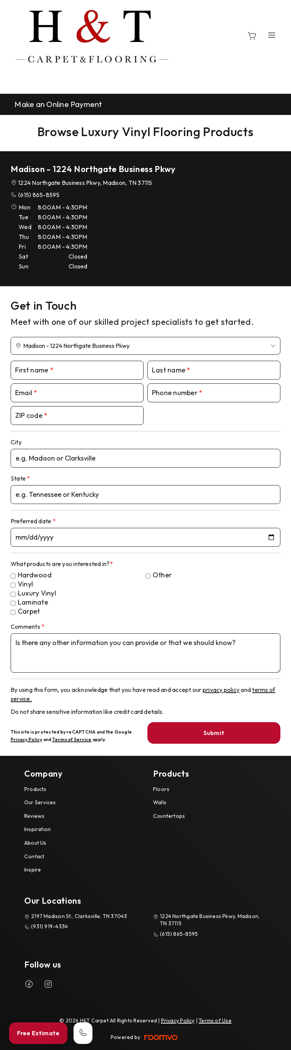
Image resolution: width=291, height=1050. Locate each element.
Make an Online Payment (58, 104)
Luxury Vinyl (37, 593)
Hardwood (35, 575)
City (16, 442)
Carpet (29, 611)
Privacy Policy (26, 739)
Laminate (33, 602)
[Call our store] (83, 1033)
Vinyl (25, 584)
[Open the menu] (271, 35)
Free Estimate (38, 1033)
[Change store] (145, 346)
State (19, 478)
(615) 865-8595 (38, 195)
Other (162, 575)
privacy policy (221, 689)
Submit (213, 733)
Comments (26, 626)
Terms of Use (215, 1020)
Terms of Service (72, 739)
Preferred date (32, 521)
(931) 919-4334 (49, 926)
